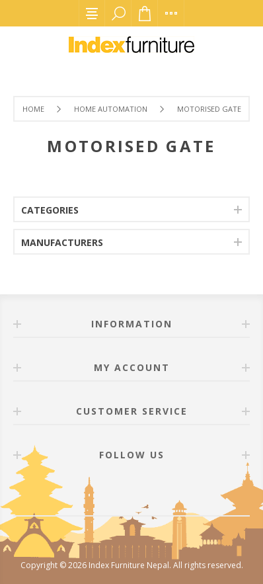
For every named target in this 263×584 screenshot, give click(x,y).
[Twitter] (147, 492)
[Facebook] (115, 492)
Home (33, 109)
